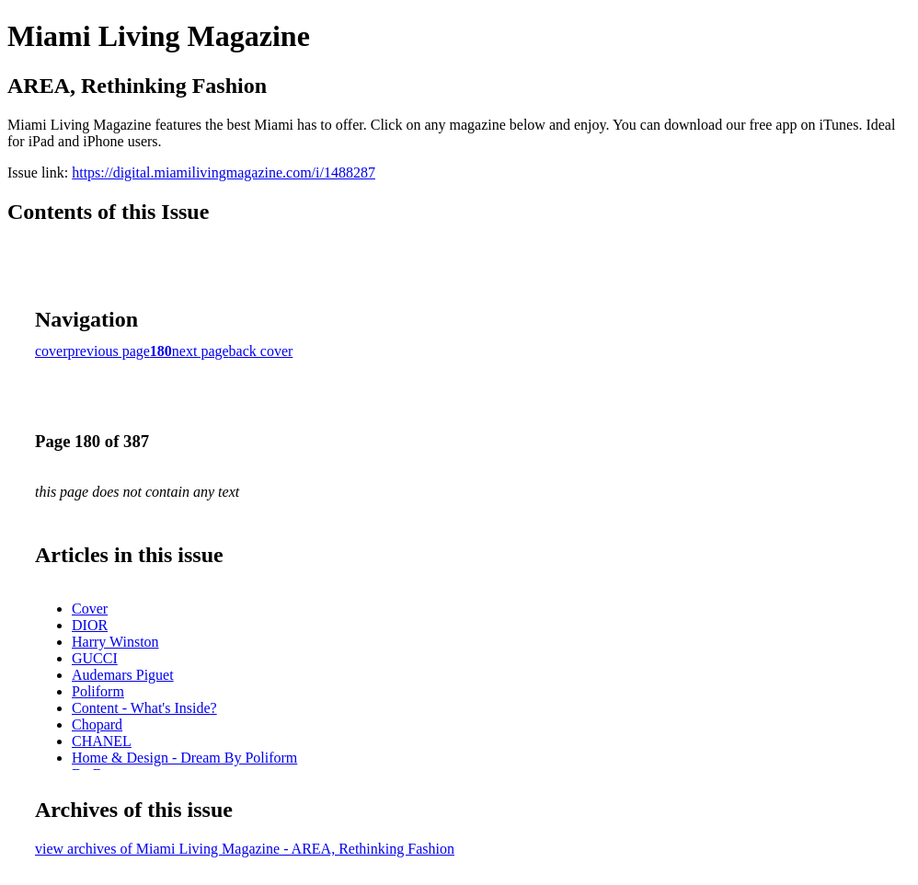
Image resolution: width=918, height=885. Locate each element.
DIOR (90, 625)
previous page (109, 351)
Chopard (97, 724)
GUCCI (95, 658)
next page (200, 351)
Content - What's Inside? (144, 708)
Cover (90, 608)
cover (51, 351)
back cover (261, 351)
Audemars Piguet (123, 675)
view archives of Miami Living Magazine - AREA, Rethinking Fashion (244, 848)
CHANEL (102, 741)
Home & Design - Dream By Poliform (184, 757)
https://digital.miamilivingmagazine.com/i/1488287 (223, 172)
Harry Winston (115, 641)
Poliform (98, 691)
